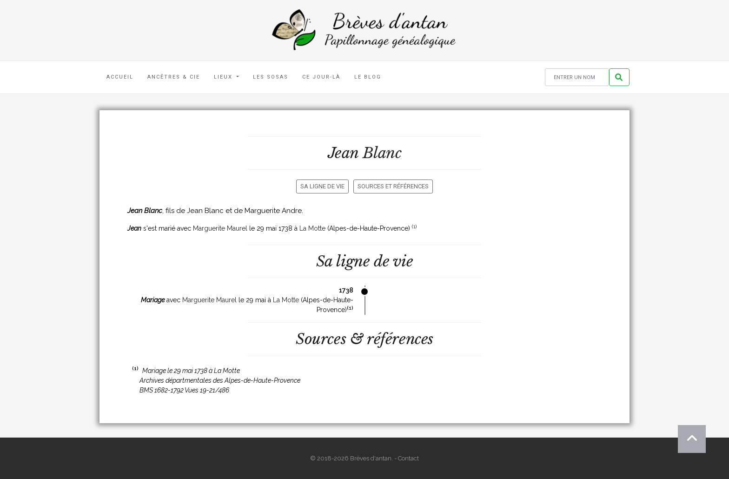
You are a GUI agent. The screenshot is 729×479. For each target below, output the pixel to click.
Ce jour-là (321, 77)
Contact (408, 458)
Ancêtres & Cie (173, 77)
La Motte (312, 228)
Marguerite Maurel (220, 228)
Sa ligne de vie (322, 186)
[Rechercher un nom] (577, 77)
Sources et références (393, 186)
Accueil (119, 77)
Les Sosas (270, 77)
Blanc (382, 153)
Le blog (367, 77)
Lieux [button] (224, 77)
